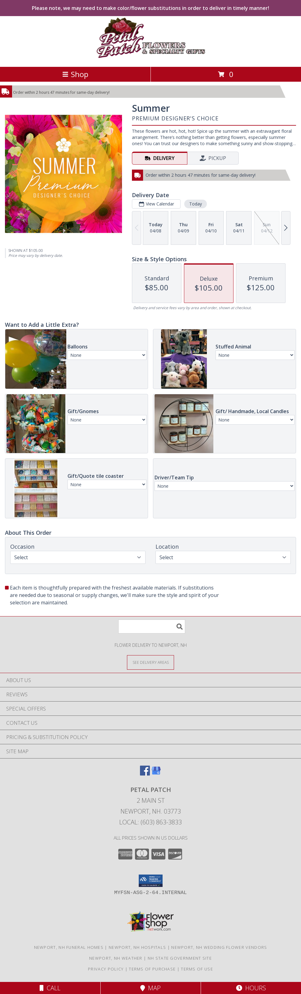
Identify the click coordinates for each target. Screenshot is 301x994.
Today (195, 204)
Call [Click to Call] (50, 988)
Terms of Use (197, 969)
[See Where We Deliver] (150, 662)
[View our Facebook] (145, 773)
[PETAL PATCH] (151, 58)
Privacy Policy (106, 969)
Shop (75, 74)
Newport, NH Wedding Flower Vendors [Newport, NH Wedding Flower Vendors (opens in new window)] (219, 947)
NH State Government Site (180, 958)
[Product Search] (151, 626)
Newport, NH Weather (115, 958)
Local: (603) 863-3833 (150, 822)
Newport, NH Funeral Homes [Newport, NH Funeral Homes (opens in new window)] (69, 947)
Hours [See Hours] (251, 988)
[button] (151, 881)
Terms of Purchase (152, 969)
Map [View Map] (150, 988)
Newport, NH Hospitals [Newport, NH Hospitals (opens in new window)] (137, 947)
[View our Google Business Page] (156, 773)
